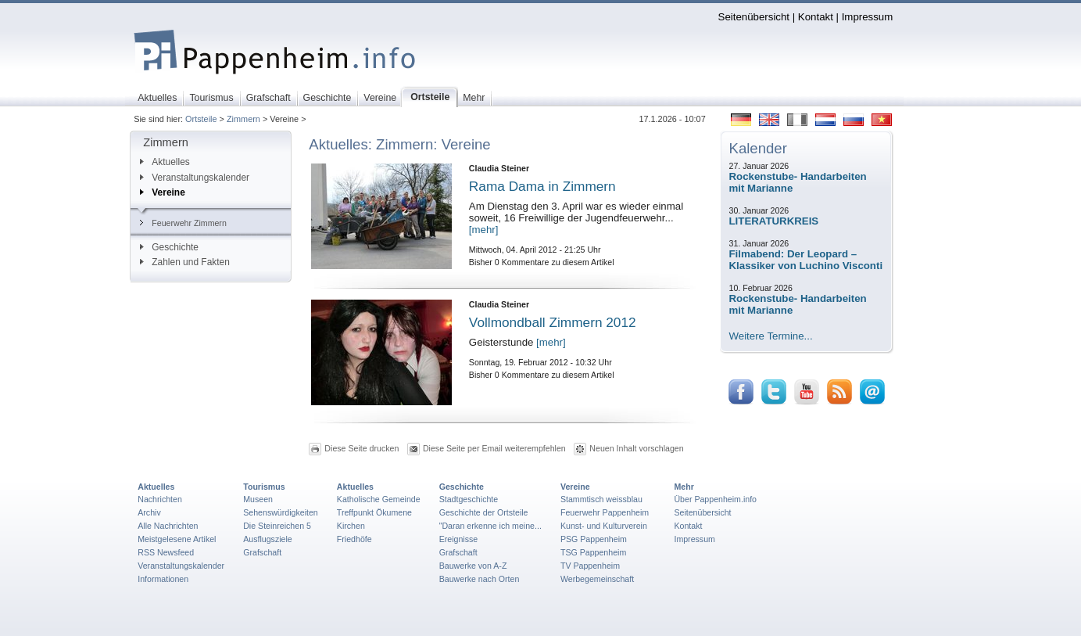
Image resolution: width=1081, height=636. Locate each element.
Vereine (162, 192)
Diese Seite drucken (361, 447)
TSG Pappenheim (593, 552)
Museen (258, 499)
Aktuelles (164, 161)
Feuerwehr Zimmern (183, 223)
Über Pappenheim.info (715, 499)
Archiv (149, 512)
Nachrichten (160, 499)
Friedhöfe (354, 539)
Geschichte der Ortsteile (483, 512)
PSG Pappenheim (593, 539)
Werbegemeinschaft (597, 579)
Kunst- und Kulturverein (603, 525)
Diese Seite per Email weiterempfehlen (494, 447)
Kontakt (815, 17)
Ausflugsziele (267, 539)
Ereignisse (458, 539)
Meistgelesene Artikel (177, 539)
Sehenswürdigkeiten (280, 512)
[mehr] (484, 229)
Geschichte (169, 247)
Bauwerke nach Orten (479, 579)
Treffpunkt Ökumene (374, 512)
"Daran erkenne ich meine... (490, 525)
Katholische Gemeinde (379, 499)
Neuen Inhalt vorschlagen (636, 447)
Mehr (683, 486)
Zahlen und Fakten (185, 262)
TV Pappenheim (590, 565)
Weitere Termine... (771, 336)
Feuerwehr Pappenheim (604, 512)
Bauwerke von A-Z (473, 565)
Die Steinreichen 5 (277, 525)
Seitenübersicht (753, 17)
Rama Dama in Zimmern (542, 186)
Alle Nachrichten (168, 525)
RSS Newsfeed (166, 552)
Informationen (163, 579)
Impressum (867, 17)
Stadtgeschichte (469, 499)
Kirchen (351, 525)
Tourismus (264, 486)
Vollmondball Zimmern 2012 (552, 322)
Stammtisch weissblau (601, 499)
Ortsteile (201, 119)
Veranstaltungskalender (194, 177)
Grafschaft (262, 552)
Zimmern (243, 119)
